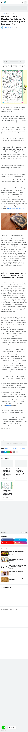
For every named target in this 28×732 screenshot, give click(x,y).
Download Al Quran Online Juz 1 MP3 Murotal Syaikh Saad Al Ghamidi (17, 559)
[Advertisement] (14, 44)
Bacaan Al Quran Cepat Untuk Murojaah (14, 8)
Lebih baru (4, 532)
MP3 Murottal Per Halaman (19, 448)
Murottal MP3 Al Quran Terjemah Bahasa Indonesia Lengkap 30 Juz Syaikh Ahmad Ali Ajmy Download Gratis (6, 473)
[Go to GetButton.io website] (3, 730)
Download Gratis (10, 13)
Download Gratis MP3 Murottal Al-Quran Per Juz (17, 552)
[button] (2, 2)
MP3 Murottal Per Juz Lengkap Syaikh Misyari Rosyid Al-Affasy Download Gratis (20, 471)
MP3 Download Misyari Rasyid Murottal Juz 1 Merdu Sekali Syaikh (18, 572)
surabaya (8, 405)
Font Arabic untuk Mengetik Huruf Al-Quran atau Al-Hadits (17, 566)
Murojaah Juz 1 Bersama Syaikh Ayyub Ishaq (17, 578)
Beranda (3, 13)
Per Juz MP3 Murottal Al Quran (14, 443)
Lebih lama (23, 532)
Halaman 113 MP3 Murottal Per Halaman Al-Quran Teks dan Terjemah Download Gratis (7, 493)
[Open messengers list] (3, 727)
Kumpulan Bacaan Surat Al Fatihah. (15, 208)
